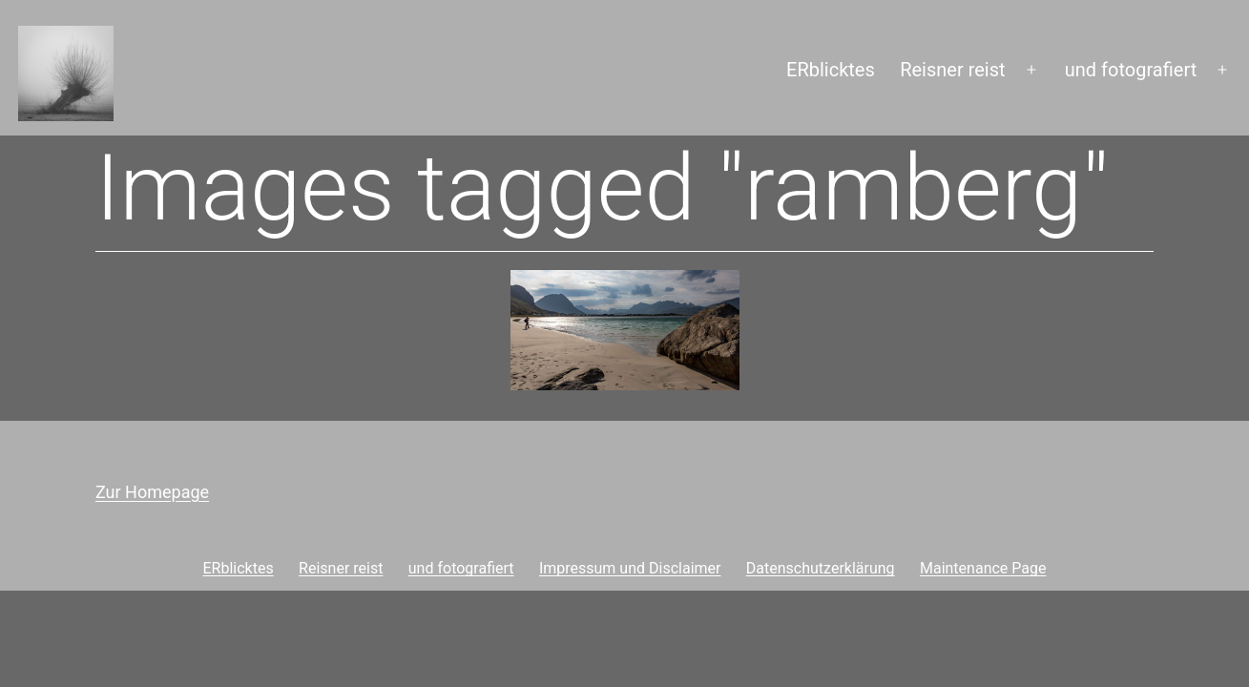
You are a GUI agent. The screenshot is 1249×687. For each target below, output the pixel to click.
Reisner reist (952, 69)
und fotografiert (1131, 69)
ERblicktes (830, 69)
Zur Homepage (152, 492)
